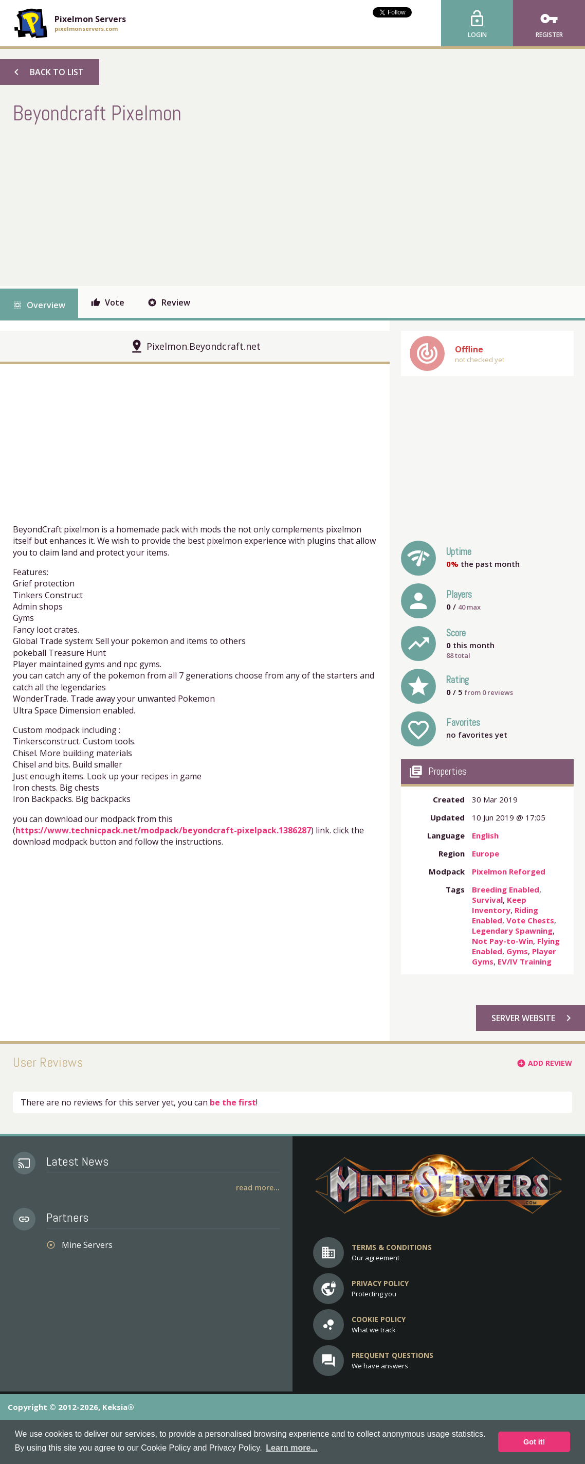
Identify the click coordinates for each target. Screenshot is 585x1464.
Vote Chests (530, 920)
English (485, 835)
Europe (485, 853)
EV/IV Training (525, 961)
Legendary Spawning (512, 930)
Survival (487, 900)
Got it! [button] (534, 1442)
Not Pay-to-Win (502, 941)
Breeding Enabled (505, 889)
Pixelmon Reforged (508, 871)
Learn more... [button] (291, 1447)
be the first (233, 1102)
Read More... (258, 1187)
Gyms (517, 951)
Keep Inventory (499, 905)
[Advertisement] (200, 204)
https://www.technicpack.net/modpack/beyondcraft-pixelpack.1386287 (163, 830)
